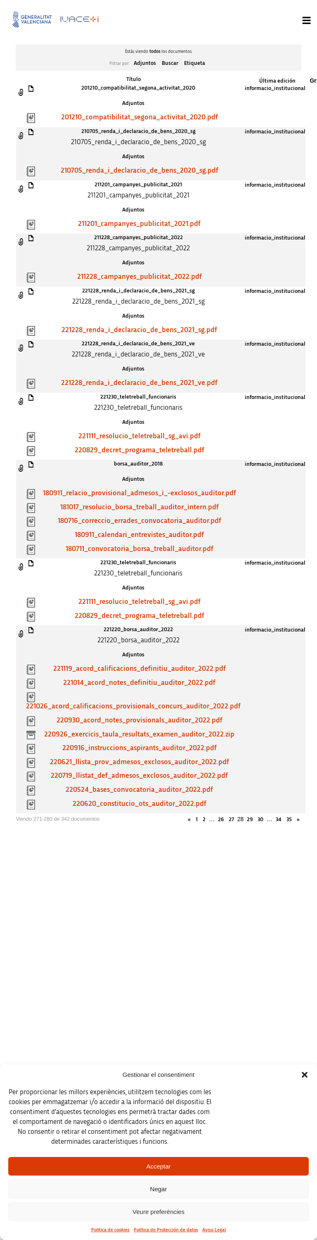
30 (260, 819)
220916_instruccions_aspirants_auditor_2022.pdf (139, 748)
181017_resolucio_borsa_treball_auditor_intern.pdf (139, 507)
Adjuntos (145, 63)
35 (289, 819)
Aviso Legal (214, 1229)
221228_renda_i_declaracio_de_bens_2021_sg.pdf (139, 330)
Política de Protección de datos (166, 1229)
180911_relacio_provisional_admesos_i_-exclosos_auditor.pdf (139, 493)
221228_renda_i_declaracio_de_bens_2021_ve (138, 344)
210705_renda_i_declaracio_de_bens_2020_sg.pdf (139, 170)
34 (279, 819)
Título (133, 79)
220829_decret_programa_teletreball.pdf (139, 450)
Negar (158, 1188)
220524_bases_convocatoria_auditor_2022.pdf (139, 789)
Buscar (170, 63)
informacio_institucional (275, 89)
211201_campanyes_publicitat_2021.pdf (139, 224)
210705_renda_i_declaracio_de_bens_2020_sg (138, 131)
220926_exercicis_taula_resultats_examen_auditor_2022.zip (139, 734)
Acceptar (158, 1166)
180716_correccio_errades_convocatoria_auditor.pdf (139, 521)
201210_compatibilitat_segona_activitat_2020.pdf (139, 117)
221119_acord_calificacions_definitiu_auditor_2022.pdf (139, 668)
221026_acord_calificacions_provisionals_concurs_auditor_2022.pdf (133, 706)
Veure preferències (158, 1211)
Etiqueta (194, 63)
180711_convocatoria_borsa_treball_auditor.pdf (139, 549)
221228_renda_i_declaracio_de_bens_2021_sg (138, 291)
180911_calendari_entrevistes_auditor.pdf (139, 535)
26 (221, 819)
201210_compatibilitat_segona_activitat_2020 (138, 88)
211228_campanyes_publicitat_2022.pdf (139, 276)
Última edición (277, 81)
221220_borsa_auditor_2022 (138, 629)
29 (250, 819)
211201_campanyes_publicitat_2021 (138, 185)
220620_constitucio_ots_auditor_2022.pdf (139, 804)
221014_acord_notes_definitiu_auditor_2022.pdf (139, 683)
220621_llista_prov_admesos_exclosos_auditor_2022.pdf (139, 762)
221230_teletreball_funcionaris (138, 397)
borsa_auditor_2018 (138, 464)
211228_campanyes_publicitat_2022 (138, 237)
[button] (304, 1075)
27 (231, 819)
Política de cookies (110, 1229)
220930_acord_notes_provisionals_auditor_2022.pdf (139, 720)
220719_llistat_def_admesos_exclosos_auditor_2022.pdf (139, 775)
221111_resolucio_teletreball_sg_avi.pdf (139, 436)
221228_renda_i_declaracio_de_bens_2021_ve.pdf (139, 383)
